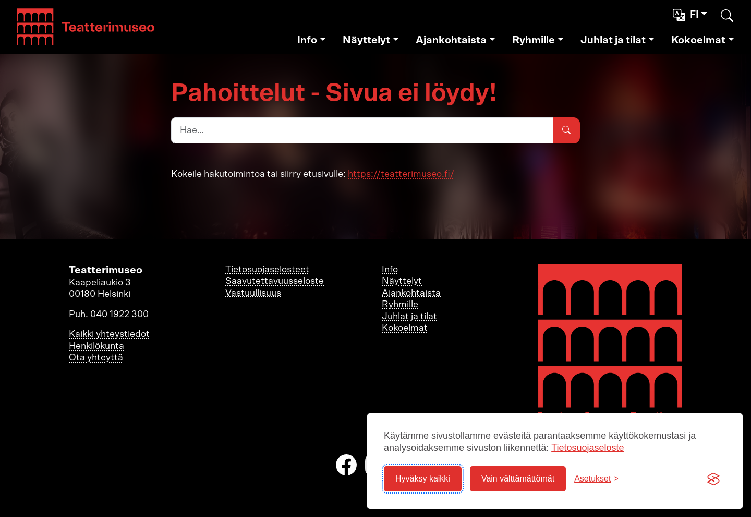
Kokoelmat (698, 40)
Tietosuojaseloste (587, 447)
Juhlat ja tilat (613, 40)
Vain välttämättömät (517, 478)
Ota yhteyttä (96, 358)
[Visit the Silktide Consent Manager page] (713, 478)
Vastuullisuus (253, 293)
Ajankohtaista (451, 40)
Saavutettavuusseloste (274, 281)
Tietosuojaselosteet (267, 269)
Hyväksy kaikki (422, 478)
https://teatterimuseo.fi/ (401, 174)
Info (307, 40)
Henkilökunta (96, 346)
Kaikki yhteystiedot (109, 334)
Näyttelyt (366, 40)
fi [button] (687, 15)
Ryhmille (533, 40)
